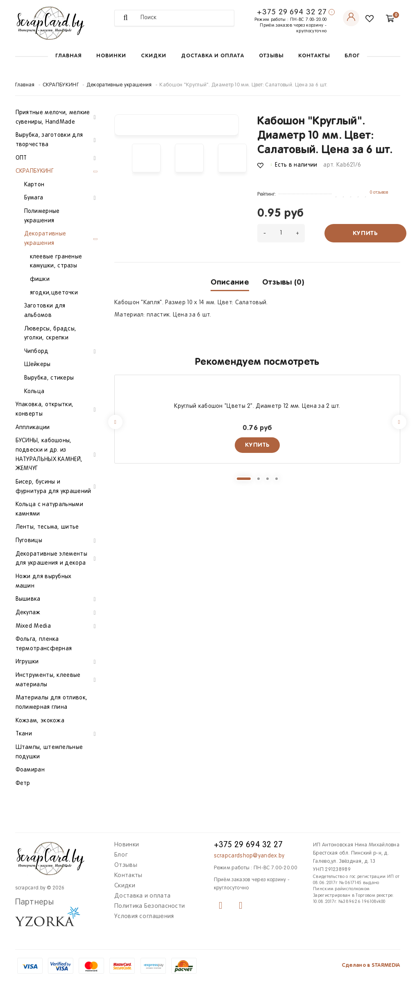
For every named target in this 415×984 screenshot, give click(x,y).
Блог (352, 56)
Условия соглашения (144, 916)
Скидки (153, 56)
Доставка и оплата (212, 56)
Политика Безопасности (149, 906)
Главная (68, 56)
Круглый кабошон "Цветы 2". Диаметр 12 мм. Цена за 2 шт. (257, 406)
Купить (365, 233)
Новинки (111, 56)
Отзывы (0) (283, 282)
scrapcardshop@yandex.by (249, 856)
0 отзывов (379, 192)
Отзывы (271, 56)
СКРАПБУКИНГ (61, 85)
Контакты (314, 56)
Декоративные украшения (119, 85)
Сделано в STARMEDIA (371, 965)
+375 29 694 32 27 (292, 12)
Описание (230, 282)
